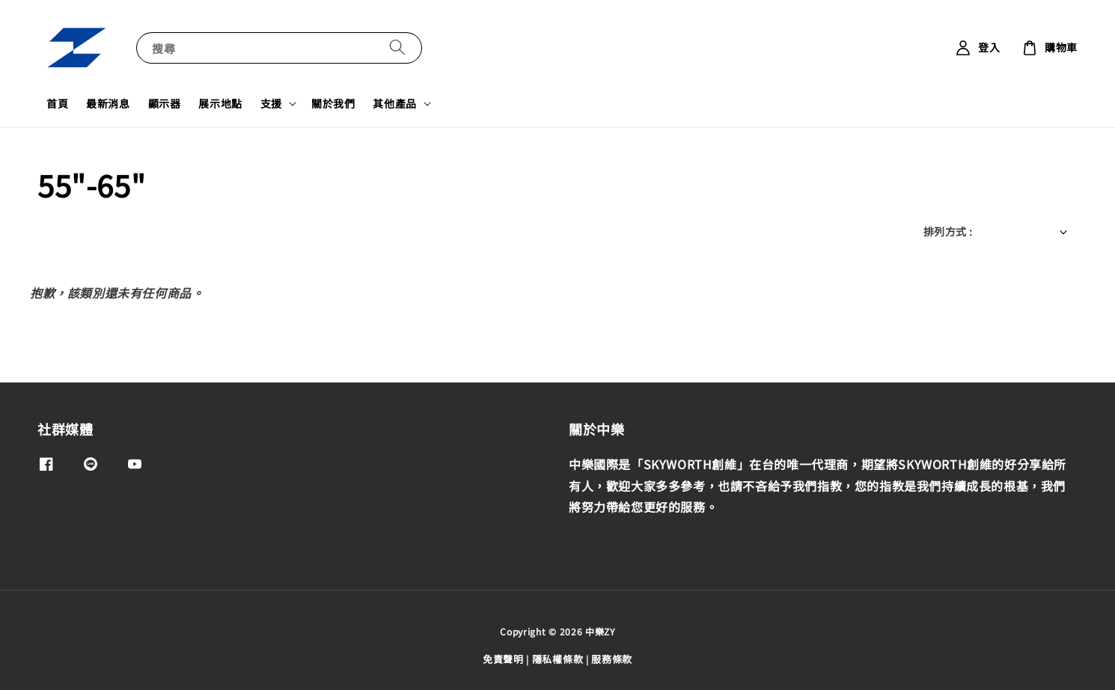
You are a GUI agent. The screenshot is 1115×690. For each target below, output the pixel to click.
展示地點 (220, 103)
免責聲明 (503, 659)
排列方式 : (947, 231)
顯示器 (164, 103)
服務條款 (611, 659)
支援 (271, 103)
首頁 (57, 103)
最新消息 (107, 103)
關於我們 (333, 103)
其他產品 (394, 103)
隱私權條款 (558, 659)
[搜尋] (397, 47)
